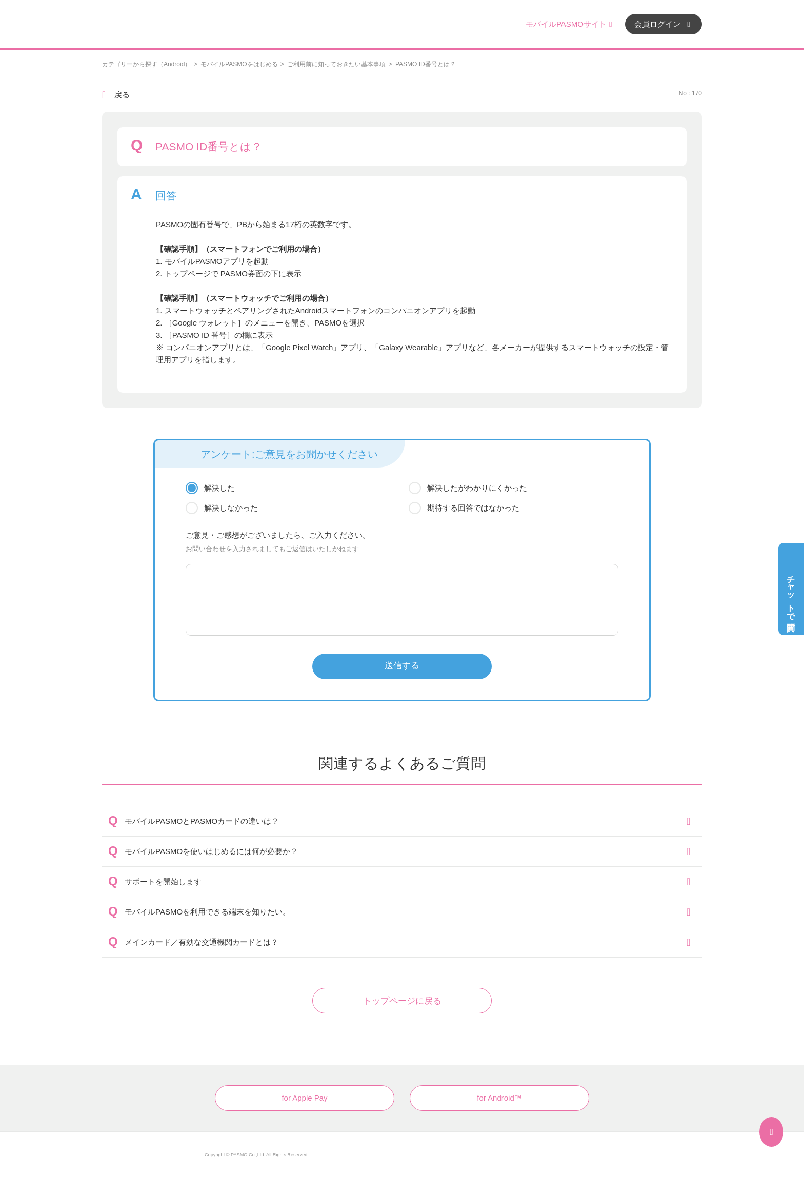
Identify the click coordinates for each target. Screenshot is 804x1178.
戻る (122, 94)
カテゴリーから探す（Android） (146, 64)
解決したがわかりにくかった (477, 487)
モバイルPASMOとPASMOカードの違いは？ (202, 821)
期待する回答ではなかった (473, 507)
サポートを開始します (163, 881)
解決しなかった (231, 507)
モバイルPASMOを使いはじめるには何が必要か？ (211, 851)
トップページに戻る (402, 1001)
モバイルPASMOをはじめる (238, 64)
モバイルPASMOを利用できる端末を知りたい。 (207, 911)
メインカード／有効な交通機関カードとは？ (201, 942)
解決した (219, 487)
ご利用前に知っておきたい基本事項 (336, 64)
